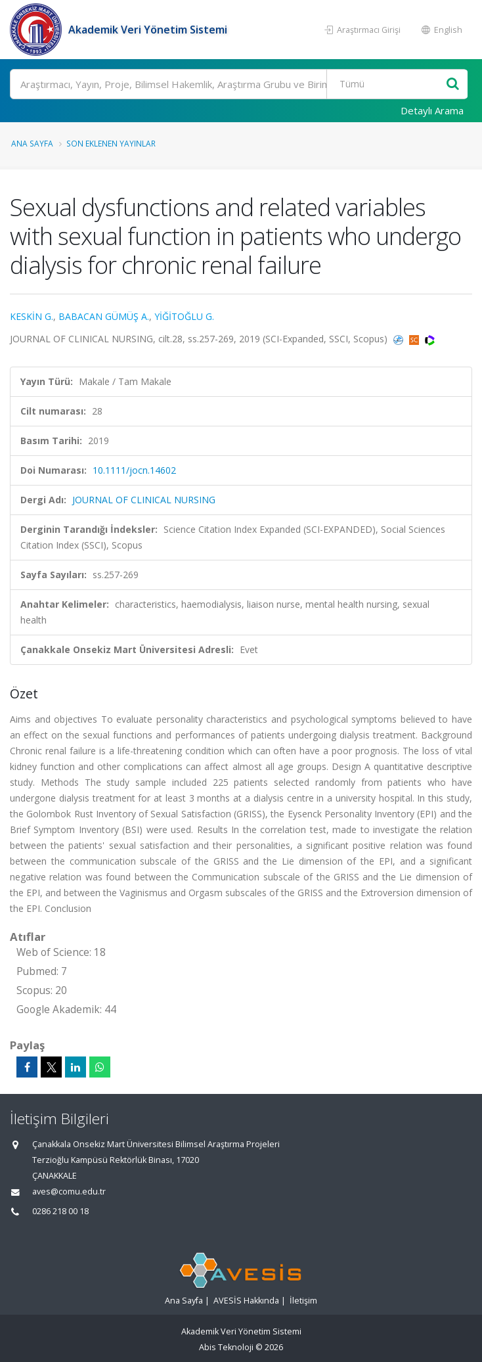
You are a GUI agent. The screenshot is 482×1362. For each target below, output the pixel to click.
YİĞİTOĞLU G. (184, 316)
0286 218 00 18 (60, 1211)
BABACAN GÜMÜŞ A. (103, 316)
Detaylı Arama (432, 110)
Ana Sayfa (32, 143)
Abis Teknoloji (226, 1347)
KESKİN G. (31, 316)
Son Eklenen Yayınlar (111, 143)
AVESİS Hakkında (246, 1300)
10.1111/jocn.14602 (134, 470)
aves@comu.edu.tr (69, 1191)
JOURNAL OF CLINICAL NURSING (143, 499)
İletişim (303, 1300)
